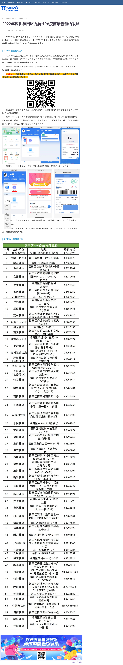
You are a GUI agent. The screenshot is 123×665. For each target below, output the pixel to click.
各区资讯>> (15, 18)
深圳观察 (11, 2)
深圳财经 (20, 2)
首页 (3, 2)
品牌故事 (55, 2)
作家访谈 (46, 2)
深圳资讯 (29, 2)
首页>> (4, 18)
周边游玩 (38, 2)
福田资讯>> (21, 18)
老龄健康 (64, 2)
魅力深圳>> (9, 18)
